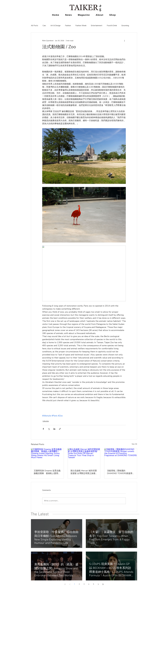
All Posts (34, 26)
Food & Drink (112, 26)
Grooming (125, 26)
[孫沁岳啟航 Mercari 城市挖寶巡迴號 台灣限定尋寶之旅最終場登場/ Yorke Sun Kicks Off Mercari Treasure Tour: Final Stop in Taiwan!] (84, 457)
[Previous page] (70, 584)
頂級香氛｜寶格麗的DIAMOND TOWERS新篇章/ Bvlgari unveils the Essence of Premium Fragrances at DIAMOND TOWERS (120, 472)
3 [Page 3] (84, 584)
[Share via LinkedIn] (54, 429)
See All (134, 444)
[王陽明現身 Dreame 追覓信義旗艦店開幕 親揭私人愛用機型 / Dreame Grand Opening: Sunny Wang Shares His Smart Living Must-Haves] (47, 457)
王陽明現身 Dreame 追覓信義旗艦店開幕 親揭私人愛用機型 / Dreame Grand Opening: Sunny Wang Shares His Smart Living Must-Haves (47, 472)
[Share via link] (60, 429)
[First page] (65, 584)
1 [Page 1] (74, 584)
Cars (44, 26)
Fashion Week (80, 26)
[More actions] (124, 40)
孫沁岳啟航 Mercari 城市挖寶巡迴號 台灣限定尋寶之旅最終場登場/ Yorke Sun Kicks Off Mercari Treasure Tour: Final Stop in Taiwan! (83, 472)
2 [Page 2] (79, 584)
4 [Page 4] (88, 584)
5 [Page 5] (93, 584)
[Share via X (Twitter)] (49, 429)
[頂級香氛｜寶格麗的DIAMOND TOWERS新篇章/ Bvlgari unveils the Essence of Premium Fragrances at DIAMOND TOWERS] (120, 457)
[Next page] (98, 584)
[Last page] (103, 584)
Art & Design (55, 26)
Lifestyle (46, 421)
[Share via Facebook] (43, 429)
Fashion (68, 26)
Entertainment (96, 26)
